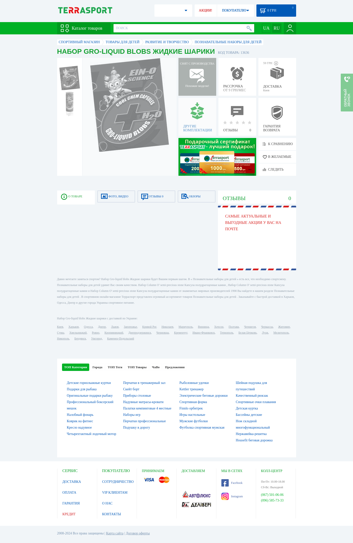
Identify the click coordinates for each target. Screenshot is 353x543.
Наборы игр (131, 415)
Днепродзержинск (139, 332)
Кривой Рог (149, 326)
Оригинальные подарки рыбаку (90, 395)
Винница (203, 326)
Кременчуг (180, 332)
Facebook (232, 483)
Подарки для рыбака (82, 389)
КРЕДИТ (69, 514)
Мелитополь (281, 332)
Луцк (265, 332)
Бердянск (80, 338)
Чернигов (250, 326)
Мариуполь (185, 326)
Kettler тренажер (191, 389)
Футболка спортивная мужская (201, 427)
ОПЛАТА (69, 492)
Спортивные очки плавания (256, 402)
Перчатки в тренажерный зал (144, 383)
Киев (60, 326)
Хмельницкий (78, 332)
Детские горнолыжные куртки (89, 383)
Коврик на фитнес (80, 421)
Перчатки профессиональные (144, 421)
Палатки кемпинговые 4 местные (147, 408)
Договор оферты (138, 533)
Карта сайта (115, 533)
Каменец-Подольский (120, 338)
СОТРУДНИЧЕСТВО (118, 482)
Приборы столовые (137, 395)
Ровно (95, 332)
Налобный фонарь (80, 415)
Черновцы (162, 332)
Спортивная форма (193, 402)
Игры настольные (192, 415)
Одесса (88, 326)
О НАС (107, 503)
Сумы (60, 332)
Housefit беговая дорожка (254, 440)
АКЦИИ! (205, 10)
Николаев (167, 326)
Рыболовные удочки (194, 383)
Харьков (73, 326)
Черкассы (267, 326)
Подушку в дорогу (136, 427)
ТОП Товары (137, 367)
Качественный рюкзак (252, 395)
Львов (115, 326)
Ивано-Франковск (203, 332)
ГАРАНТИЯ (71, 503)
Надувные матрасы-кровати (143, 402)
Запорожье (130, 326)
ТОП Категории (75, 367)
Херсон (219, 326)
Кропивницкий (113, 332)
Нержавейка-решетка (251, 434)
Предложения (175, 367)
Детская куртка (247, 408)
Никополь (63, 338)
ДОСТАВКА (72, 482)
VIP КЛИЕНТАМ (115, 492)
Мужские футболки (193, 421)
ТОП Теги (115, 367)
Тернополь (226, 332)
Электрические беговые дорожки (203, 395)
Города (97, 367)
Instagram (232, 496)
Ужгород (96, 338)
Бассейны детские (249, 415)
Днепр (102, 326)
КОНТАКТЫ (111, 514)
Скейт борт (131, 389)
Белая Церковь (248, 332)
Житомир (284, 326)
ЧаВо (156, 367)
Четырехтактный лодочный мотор (91, 434)
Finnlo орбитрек (191, 408)
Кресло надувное (79, 427)
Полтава (234, 326)
